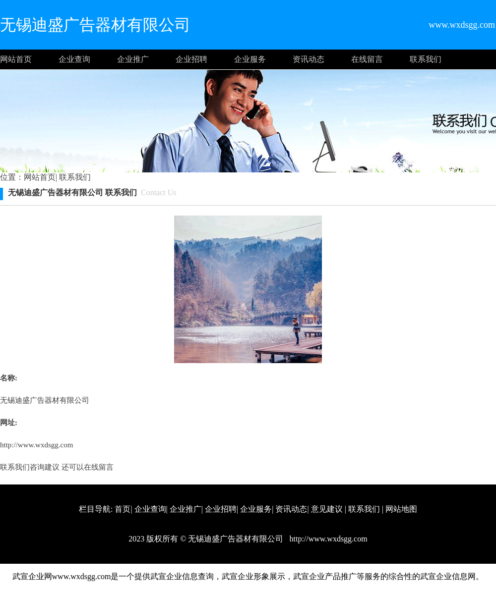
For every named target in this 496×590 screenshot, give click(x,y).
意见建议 (327, 509)
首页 (122, 509)
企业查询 (74, 59)
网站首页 (16, 59)
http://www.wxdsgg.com (36, 445)
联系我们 (425, 59)
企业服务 (250, 59)
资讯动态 (308, 59)
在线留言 (367, 59)
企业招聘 (191, 59)
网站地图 (401, 509)
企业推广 (133, 59)
